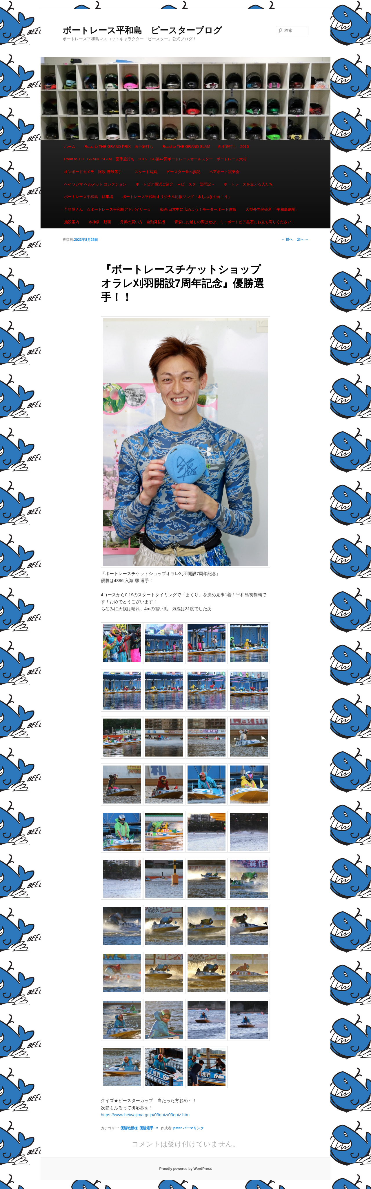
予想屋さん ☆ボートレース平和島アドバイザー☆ (107, 209)
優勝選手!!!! (148, 1128)
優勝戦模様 (129, 1128)
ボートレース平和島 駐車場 (88, 196)
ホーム (69, 146)
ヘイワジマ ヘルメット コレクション (95, 184)
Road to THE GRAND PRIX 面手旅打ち (119, 146)
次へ (302, 239)
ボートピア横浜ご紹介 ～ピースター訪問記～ (175, 184)
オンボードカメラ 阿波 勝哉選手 (95, 172)
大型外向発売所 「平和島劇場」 (272, 209)
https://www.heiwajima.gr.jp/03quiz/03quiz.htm (145, 1114)
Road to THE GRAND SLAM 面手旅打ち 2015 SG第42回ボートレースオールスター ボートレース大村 (155, 159)
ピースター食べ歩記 (183, 172)
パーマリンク (193, 1128)
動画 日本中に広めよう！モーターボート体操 (198, 209)
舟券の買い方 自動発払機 (142, 222)
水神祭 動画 (99, 222)
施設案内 (71, 222)
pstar (177, 1128)
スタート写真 (145, 172)
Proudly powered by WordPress (185, 1169)
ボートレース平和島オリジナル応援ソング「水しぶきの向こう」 (177, 196)
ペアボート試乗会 (224, 172)
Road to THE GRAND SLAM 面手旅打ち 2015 (206, 146)
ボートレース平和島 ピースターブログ (142, 30)
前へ (286, 239)
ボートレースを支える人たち (248, 184)
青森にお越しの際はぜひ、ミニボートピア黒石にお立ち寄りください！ (234, 222)
